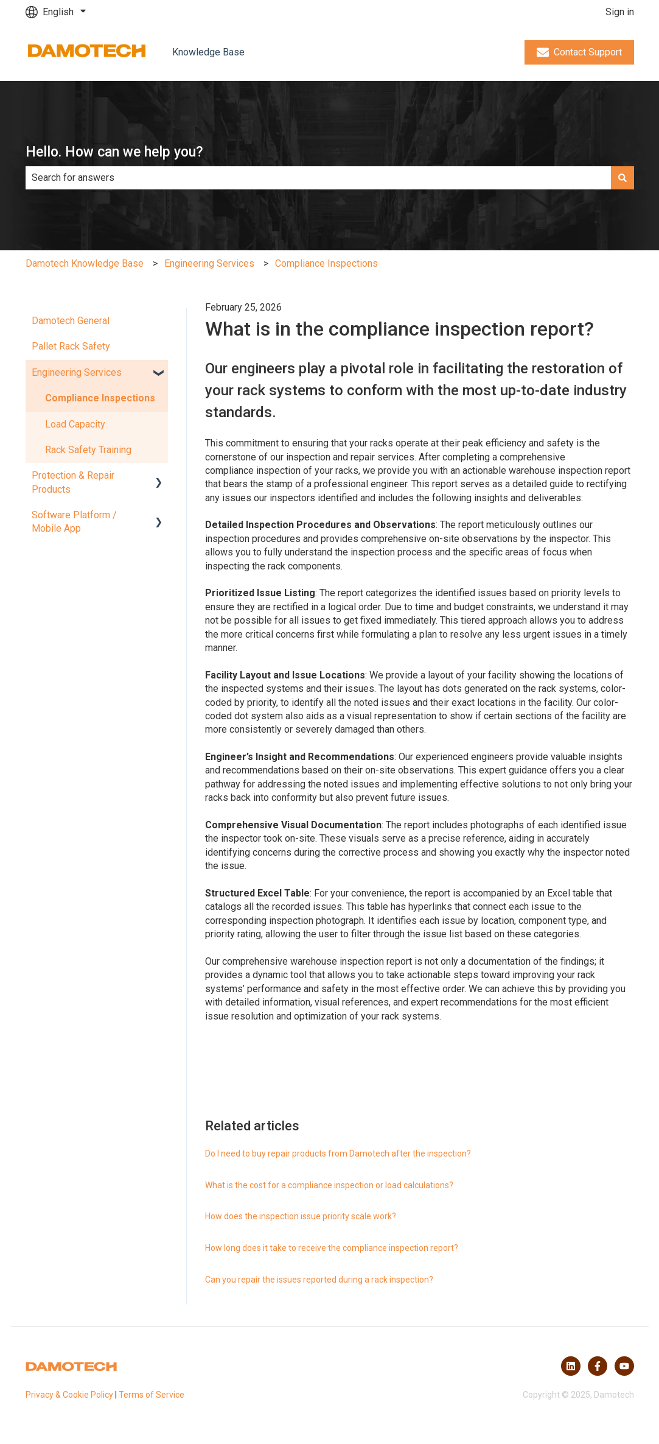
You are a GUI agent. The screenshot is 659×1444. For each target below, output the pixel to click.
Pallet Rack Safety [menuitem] (71, 346)
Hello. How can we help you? (114, 152)
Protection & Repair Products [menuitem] (73, 482)
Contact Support (579, 52)
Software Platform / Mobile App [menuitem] (74, 521)
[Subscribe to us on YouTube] (624, 1366)
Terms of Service (151, 1395)
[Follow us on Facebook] (597, 1366)
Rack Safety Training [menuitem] (88, 450)
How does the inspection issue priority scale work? (300, 1216)
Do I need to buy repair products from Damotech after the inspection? (338, 1153)
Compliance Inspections (326, 263)
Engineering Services (209, 263)
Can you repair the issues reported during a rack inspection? (319, 1279)
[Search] (622, 177)
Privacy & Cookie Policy (69, 1395)
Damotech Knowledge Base (85, 263)
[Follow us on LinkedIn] (571, 1366)
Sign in (619, 12)
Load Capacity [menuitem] (75, 424)
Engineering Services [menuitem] (77, 372)
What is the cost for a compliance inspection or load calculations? (329, 1185)
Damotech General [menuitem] (71, 320)
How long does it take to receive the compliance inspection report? (331, 1248)
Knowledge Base (208, 52)
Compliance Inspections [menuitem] (100, 398)
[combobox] (318, 177)
